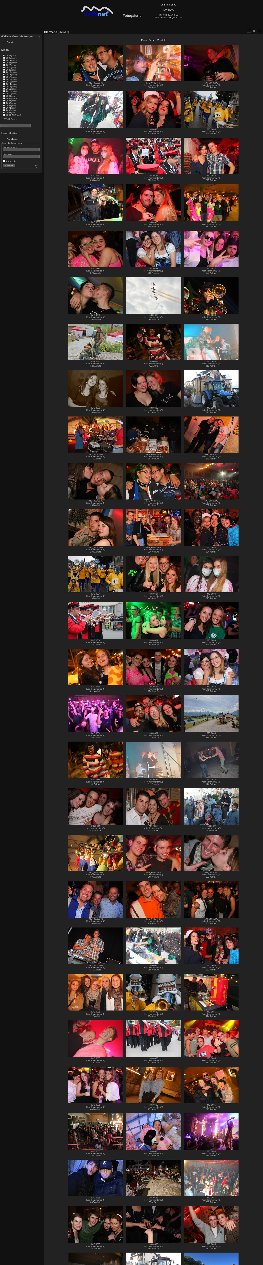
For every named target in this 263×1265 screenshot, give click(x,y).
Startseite (50, 31)
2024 (8, 60)
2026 (8, 55)
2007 (8, 100)
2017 (8, 77)
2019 (8, 72)
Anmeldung (12, 139)
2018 (8, 74)
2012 (8, 89)
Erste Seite (148, 40)
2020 (8, 70)
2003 (8, 110)
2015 (8, 81)
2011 (8, 91)
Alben (5, 49)
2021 (8, 67)
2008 (8, 98)
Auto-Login (9, 161)
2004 (8, 108)
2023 (8, 62)
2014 (8, 84)
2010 (8, 93)
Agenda (10, 42)
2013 (8, 86)
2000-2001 (11, 115)
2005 (8, 105)
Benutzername (10, 147)
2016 (8, 79)
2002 (8, 112)
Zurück (161, 40)
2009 (8, 96)
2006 (8, 103)
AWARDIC (168, 9)
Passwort (7, 154)
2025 (8, 58)
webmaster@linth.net (171, 17)
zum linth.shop (168, 4)
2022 (8, 65)
